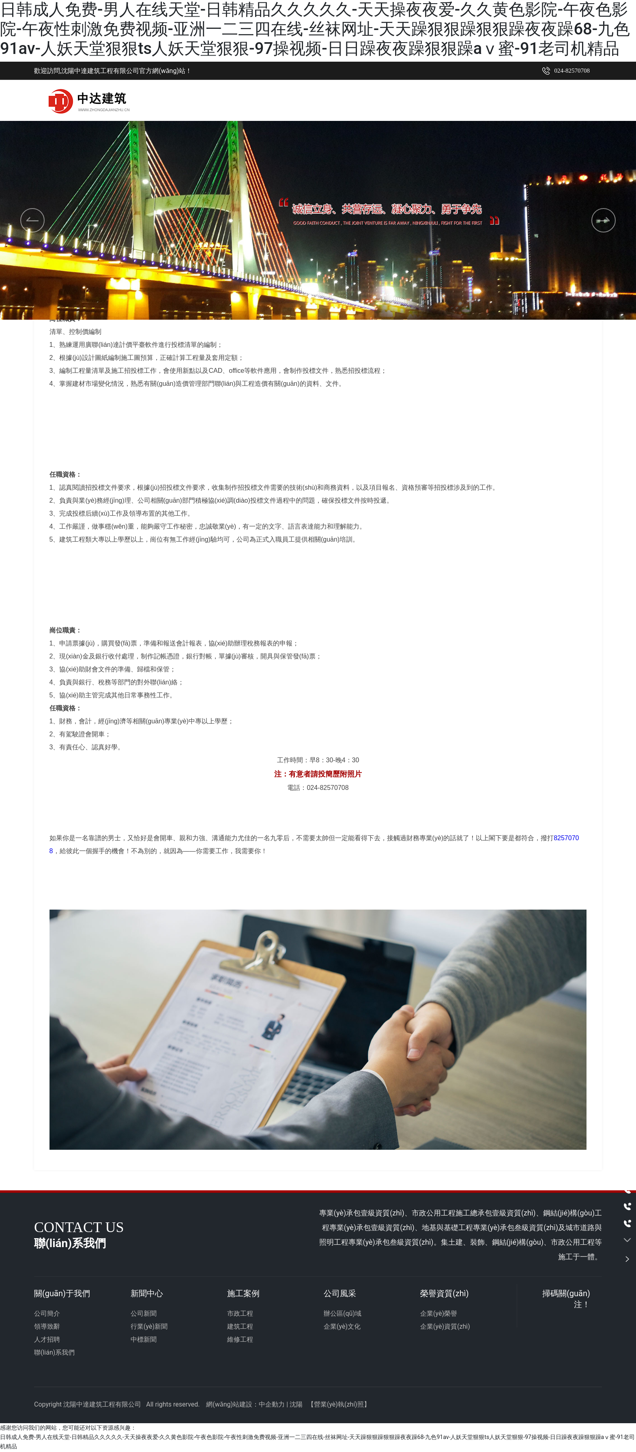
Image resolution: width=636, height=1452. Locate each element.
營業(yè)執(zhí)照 (339, 1405)
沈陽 (296, 1405)
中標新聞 (144, 1340)
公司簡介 (47, 1314)
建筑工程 (240, 1327)
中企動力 (272, 1405)
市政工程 (240, 1314)
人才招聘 (47, 1340)
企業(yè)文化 (342, 1327)
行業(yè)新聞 (149, 1327)
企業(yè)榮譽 (438, 1314)
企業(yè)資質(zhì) (445, 1327)
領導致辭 (47, 1327)
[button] (307, 296)
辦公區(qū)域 (342, 1314)
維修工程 (240, 1340)
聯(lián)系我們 (54, 1353)
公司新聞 (144, 1314)
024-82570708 (572, 70)
